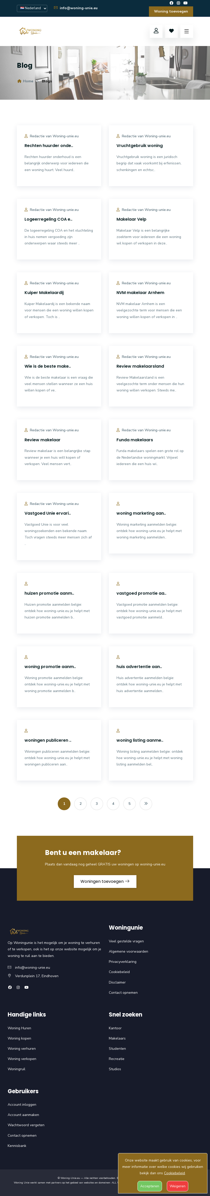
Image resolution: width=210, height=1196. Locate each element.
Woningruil (16, 1069)
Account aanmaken (23, 1114)
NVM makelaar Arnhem (140, 293)
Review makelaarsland (140, 366)
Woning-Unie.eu (70, 1178)
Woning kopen (19, 1038)
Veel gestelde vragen (126, 941)
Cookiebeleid (119, 971)
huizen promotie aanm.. (49, 593)
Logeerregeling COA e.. (48, 219)
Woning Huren (19, 1028)
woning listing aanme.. (139, 740)
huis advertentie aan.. (139, 667)
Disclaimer (117, 982)
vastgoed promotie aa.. (141, 593)
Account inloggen (22, 1104)
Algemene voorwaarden (128, 951)
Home (25, 81)
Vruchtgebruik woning (139, 146)
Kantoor (115, 1028)
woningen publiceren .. (48, 740)
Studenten (117, 1048)
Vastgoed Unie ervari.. (48, 513)
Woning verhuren (22, 1048)
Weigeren (177, 1186)
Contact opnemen (123, 992)
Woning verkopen (22, 1058)
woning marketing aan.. (141, 513)
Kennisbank (17, 1145)
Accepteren (149, 1186)
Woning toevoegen (171, 11)
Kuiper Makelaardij (44, 293)
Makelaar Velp (131, 219)
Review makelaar (43, 440)
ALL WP (117, 1182)
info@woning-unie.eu (75, 8)
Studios (115, 1069)
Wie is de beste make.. (48, 366)
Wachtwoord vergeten (26, 1125)
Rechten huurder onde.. (49, 146)
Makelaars (117, 1038)
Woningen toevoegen (105, 881)
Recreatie (116, 1058)
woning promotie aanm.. (50, 667)
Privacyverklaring (122, 961)
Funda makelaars (134, 440)
